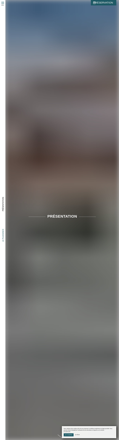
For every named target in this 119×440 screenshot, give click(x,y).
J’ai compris (68, 435)
